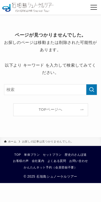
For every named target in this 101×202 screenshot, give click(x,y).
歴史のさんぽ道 (76, 154)
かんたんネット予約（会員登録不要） (50, 167)
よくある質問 (56, 160)
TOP (17, 154)
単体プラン (32, 154)
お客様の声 (21, 160)
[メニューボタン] (93, 7)
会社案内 (38, 160)
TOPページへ (50, 109)
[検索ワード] (50, 89)
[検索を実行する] (91, 89)
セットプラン (52, 154)
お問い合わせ (78, 160)
